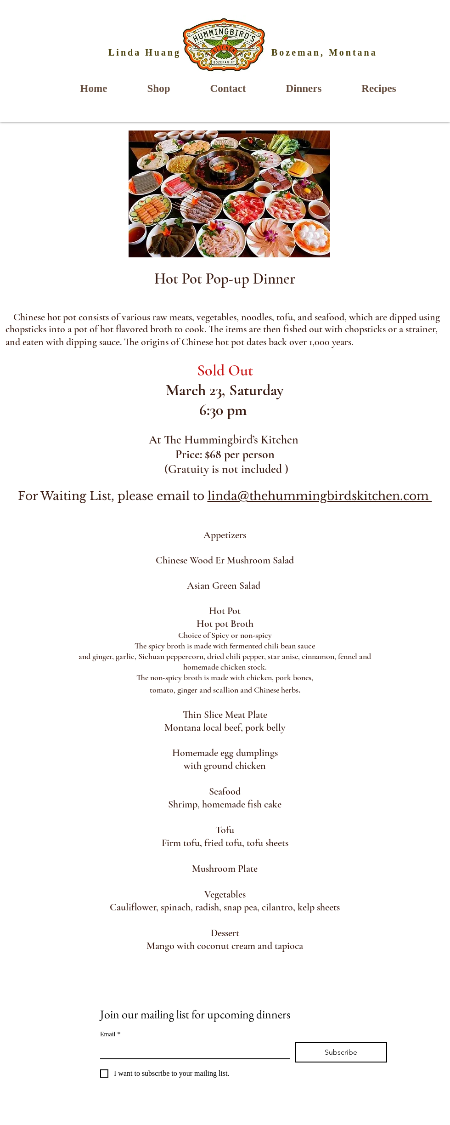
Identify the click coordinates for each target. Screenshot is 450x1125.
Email (110, 1034)
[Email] (192, 1050)
